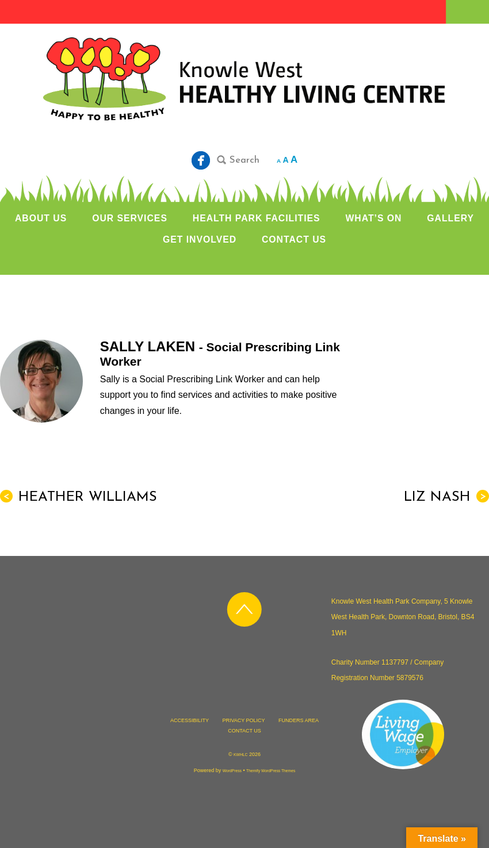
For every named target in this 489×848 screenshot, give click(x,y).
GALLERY (450, 218)
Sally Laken (149, 346)
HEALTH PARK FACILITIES (256, 218)
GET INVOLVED (199, 239)
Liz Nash (446, 497)
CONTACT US (294, 239)
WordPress (232, 771)
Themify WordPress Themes (270, 771)
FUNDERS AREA (298, 720)
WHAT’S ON (373, 218)
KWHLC (240, 755)
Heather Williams (78, 497)
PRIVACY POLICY (243, 720)
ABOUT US (41, 218)
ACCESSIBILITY (189, 720)
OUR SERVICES (129, 218)
